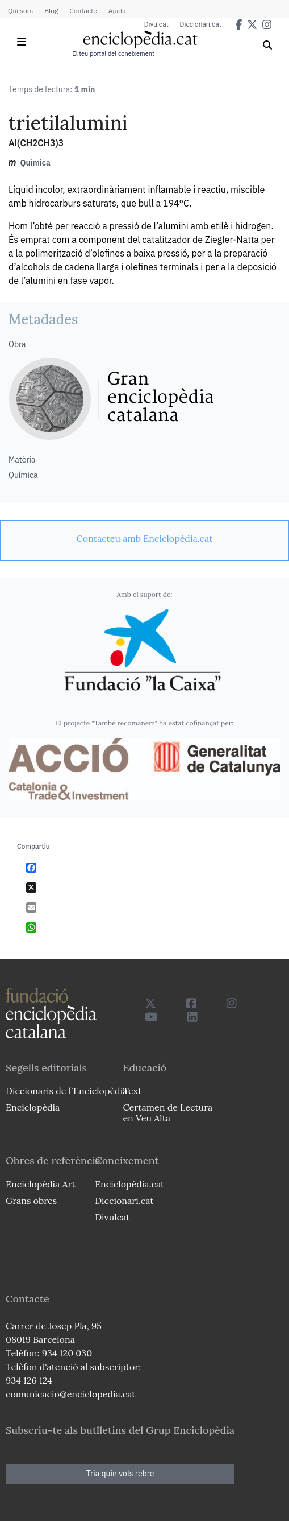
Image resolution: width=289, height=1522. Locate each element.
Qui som (20, 10)
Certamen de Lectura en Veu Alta (167, 1113)
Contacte (83, 10)
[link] (144, 538)
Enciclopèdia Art (41, 1184)
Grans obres (31, 1200)
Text (132, 1090)
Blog (51, 10)
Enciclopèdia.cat (129, 1184)
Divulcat (156, 24)
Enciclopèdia (33, 1107)
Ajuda (117, 10)
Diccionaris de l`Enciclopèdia (66, 1090)
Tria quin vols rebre (120, 1474)
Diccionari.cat (200, 24)
